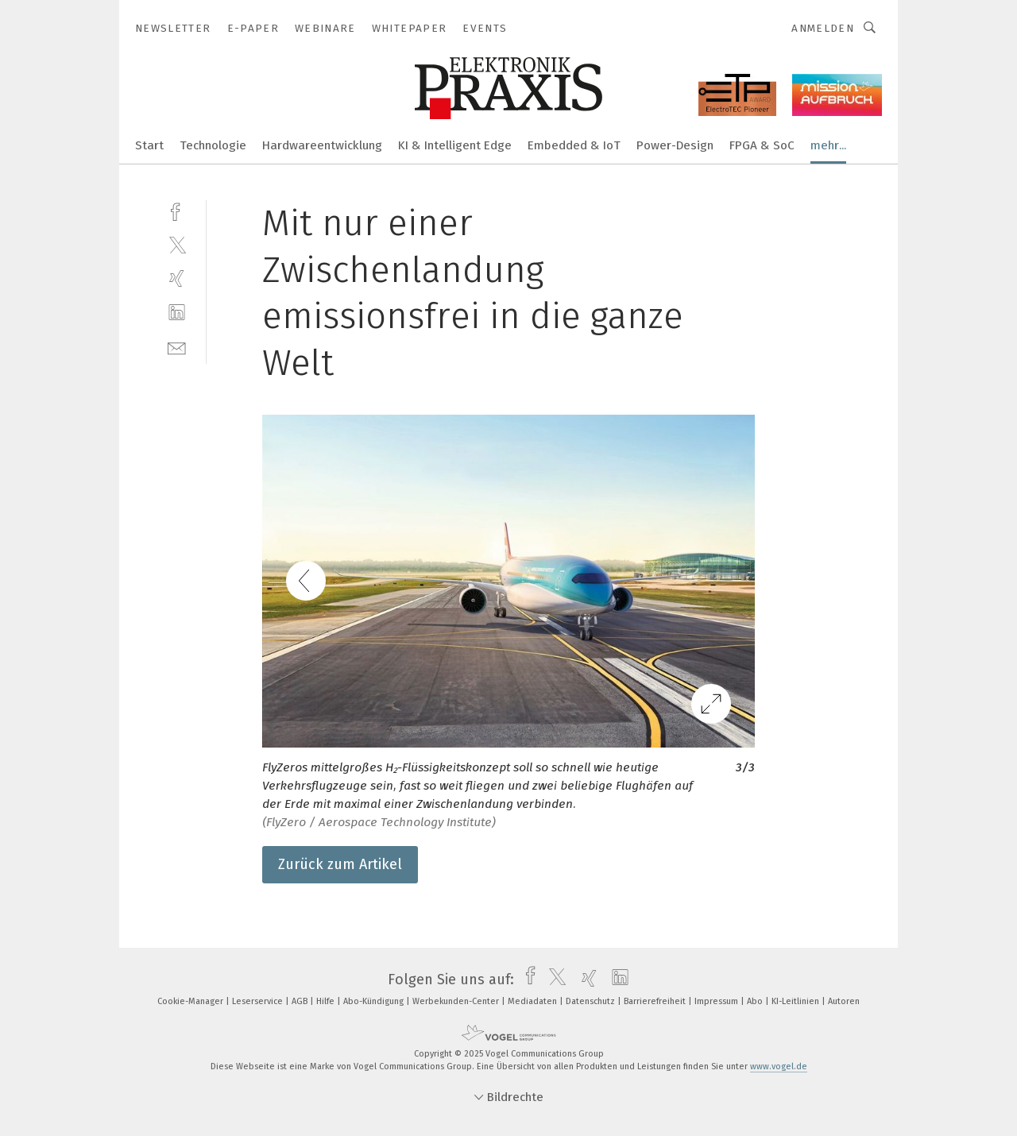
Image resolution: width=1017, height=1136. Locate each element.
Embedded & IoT (574, 145)
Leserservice (258, 1001)
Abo (756, 1001)
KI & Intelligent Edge (455, 145)
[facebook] (177, 210)
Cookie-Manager (191, 1001)
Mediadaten (533, 1001)
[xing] (177, 278)
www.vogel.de (778, 1066)
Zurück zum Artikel (340, 864)
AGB (301, 1001)
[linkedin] (177, 313)
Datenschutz (591, 1001)
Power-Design (674, 145)
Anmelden (822, 28)
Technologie (213, 145)
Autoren (844, 1001)
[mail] (177, 347)
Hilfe (326, 1001)
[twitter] (177, 244)
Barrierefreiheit (656, 1001)
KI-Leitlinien (796, 1001)
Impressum (717, 1001)
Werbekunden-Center (456, 1001)
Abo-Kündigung (374, 1001)
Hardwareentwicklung (322, 145)
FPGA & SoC (762, 145)
